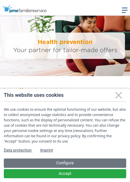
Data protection (18, 150)
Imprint (46, 150)
